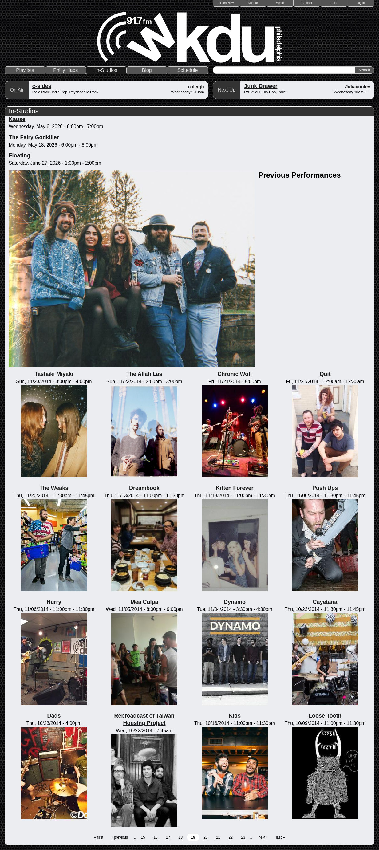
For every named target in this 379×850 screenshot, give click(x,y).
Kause (17, 119)
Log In (360, 3)
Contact (307, 3)
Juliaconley (357, 86)
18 (181, 837)
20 (205, 837)
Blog (147, 70)
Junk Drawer (260, 86)
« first (98, 837)
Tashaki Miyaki (54, 374)
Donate (253, 3)
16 (155, 837)
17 (168, 837)
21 (218, 837)
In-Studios (106, 70)
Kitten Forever (234, 488)
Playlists (25, 70)
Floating (19, 155)
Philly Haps (65, 70)
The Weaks (54, 488)
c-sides (41, 86)
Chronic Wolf (235, 374)
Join (333, 3)
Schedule (187, 70)
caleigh (196, 86)
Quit (324, 374)
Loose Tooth (325, 716)
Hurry (53, 602)
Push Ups (325, 488)
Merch (279, 3)
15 (143, 837)
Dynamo (235, 602)
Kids (235, 716)
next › (262, 837)
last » (280, 837)
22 (231, 837)
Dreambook (144, 488)
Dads (54, 716)
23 (243, 837)
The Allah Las (144, 374)
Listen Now (226, 3)
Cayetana (325, 602)
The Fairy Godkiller (34, 137)
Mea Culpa (144, 602)
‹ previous (120, 837)
